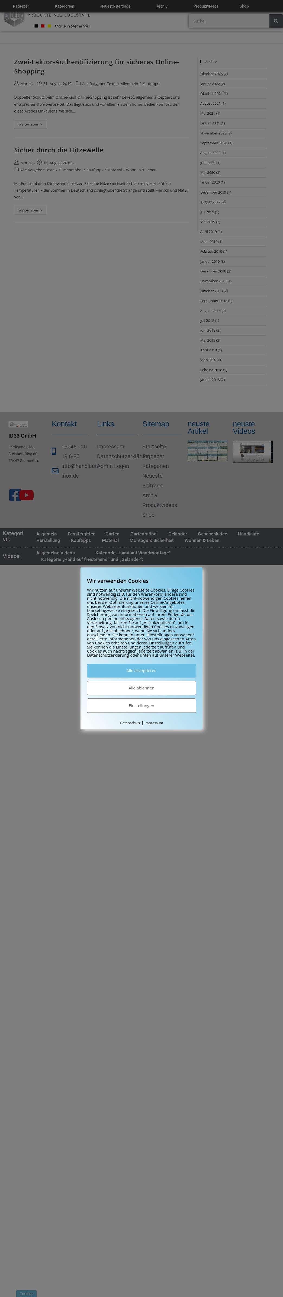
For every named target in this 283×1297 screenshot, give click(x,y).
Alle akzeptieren (141, 670)
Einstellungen (141, 705)
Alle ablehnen (141, 688)
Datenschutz (130, 722)
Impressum (153, 722)
